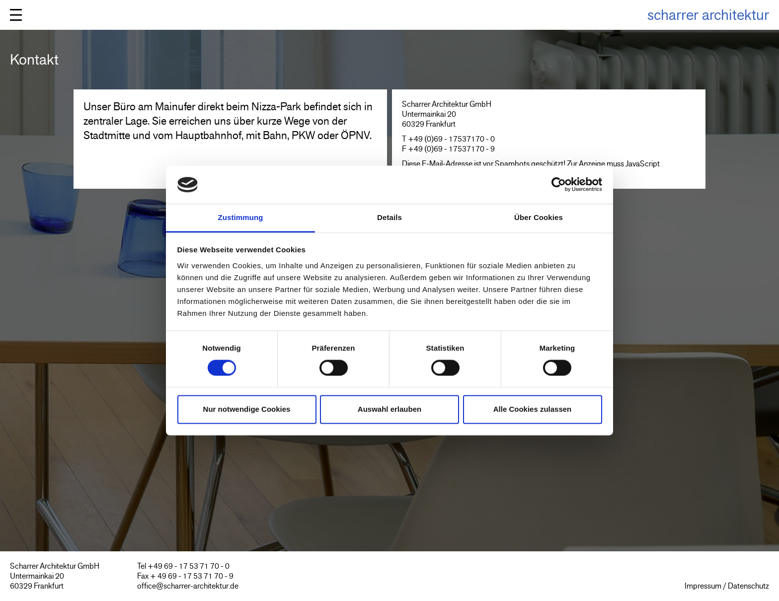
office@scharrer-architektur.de (187, 586)
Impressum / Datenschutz (727, 586)
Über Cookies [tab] (538, 217)
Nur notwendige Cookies (247, 409)
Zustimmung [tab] (240, 217)
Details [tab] (389, 217)
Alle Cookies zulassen (532, 409)
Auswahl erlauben (389, 409)
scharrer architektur (708, 14)
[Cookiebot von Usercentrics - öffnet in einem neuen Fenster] (558, 184)
